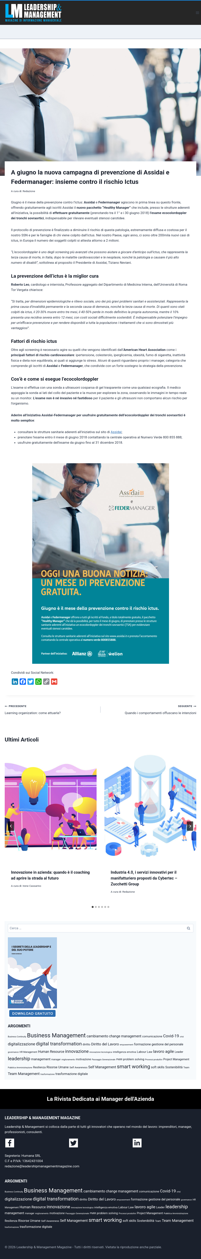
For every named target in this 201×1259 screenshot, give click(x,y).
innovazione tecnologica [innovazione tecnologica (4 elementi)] (101, 1052)
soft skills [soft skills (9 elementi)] (157, 1067)
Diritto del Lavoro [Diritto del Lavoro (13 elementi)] (105, 1044)
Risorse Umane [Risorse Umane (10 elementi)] (58, 1067)
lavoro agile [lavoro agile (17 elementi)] (163, 1051)
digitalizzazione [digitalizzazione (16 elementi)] (21, 1044)
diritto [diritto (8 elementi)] (86, 1044)
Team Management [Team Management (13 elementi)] (24, 1074)
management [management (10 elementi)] (40, 1059)
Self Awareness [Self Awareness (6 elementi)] (78, 1067)
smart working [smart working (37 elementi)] (133, 1066)
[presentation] (51, 806)
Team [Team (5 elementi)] (186, 1067)
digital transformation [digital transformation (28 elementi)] (59, 1044)
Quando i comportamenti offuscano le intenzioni (150, 709)
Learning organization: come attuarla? (51, 709)
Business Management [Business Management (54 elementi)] (56, 1035)
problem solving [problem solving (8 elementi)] (133, 1059)
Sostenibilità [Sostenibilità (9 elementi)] (174, 1067)
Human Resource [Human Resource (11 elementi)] (51, 1052)
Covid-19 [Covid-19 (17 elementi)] (171, 1036)
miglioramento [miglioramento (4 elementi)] (68, 1059)
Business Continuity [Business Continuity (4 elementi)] (17, 1036)
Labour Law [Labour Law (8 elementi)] (145, 1052)
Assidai (116, 432)
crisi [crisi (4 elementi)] (182, 1036)
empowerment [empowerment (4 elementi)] (126, 1044)
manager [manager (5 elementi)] (56, 1059)
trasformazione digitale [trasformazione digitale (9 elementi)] (72, 1074)
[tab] (93, 907)
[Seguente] (190, 826)
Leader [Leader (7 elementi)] (179, 1051)
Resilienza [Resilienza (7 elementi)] (39, 1067)
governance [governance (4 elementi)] (13, 1052)
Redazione (29, 191)
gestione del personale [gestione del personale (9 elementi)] (167, 1044)
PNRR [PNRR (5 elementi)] (119, 1059)
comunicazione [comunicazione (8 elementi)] (152, 1036)
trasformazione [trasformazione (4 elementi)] (47, 1074)
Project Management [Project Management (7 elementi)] (176, 1059)
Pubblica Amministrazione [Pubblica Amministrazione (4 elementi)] (20, 1067)
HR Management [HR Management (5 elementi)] (28, 1052)
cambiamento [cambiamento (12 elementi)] (97, 1036)
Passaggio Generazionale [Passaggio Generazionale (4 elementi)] (103, 1059)
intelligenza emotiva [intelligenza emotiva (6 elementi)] (124, 1051)
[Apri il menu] (197, 13)
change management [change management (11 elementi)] (125, 1036)
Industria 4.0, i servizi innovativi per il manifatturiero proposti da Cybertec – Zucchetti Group (144, 878)
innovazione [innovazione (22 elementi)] (77, 1051)
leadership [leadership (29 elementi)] (19, 1058)
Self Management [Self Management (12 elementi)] (102, 1067)
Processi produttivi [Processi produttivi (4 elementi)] (154, 1059)
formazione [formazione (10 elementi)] (142, 1044)
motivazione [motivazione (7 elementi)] (83, 1059)
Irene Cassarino (32, 885)
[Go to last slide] (11, 826)
